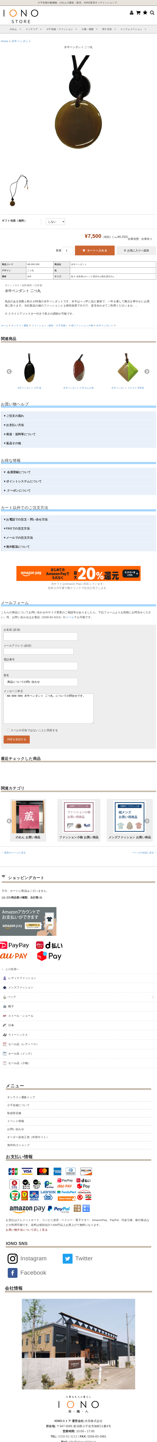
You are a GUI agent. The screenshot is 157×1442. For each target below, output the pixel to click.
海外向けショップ (18, 1152)
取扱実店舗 (14, 1120)
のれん (13, 29)
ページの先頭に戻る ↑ (144, 860)
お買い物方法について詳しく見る (27, 1237)
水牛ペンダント (21, 41)
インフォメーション (131, 29)
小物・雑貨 (87, 29)
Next (147, 372)
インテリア (32, 29)
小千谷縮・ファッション (59, 29)
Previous (9, 372)
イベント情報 (15, 1128)
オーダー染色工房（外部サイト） (28, 1144)
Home (4, 41)
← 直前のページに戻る (13, 860)
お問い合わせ (15, 1136)
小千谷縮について (18, 1112)
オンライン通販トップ (21, 1104)
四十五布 (107, 29)
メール (70, 617)
